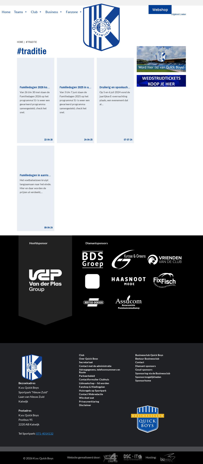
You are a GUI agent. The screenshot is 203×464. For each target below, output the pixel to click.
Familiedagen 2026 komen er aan (41, 87)
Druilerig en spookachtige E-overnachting (127, 87)
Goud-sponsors (143, 369)
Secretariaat (86, 362)
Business (53, 12)
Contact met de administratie (95, 366)
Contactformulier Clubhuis (94, 379)
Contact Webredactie (91, 394)
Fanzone (74, 12)
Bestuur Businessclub (147, 358)
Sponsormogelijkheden (148, 377)
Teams (20, 12)
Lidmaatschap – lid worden (94, 383)
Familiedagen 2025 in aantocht (79, 87)
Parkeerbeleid (87, 376)
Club (36, 12)
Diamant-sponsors (145, 366)
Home (6, 12)
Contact (139, 362)
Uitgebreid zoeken (178, 14)
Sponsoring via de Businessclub (152, 373)
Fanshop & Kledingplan (92, 387)
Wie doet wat (86, 398)
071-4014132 (44, 433)
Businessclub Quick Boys (149, 355)
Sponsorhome (143, 380)
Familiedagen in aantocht (36, 175)
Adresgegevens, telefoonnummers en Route (99, 371)
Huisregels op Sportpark (92, 390)
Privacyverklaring (89, 401)
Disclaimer (85, 405)
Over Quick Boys (88, 358)
